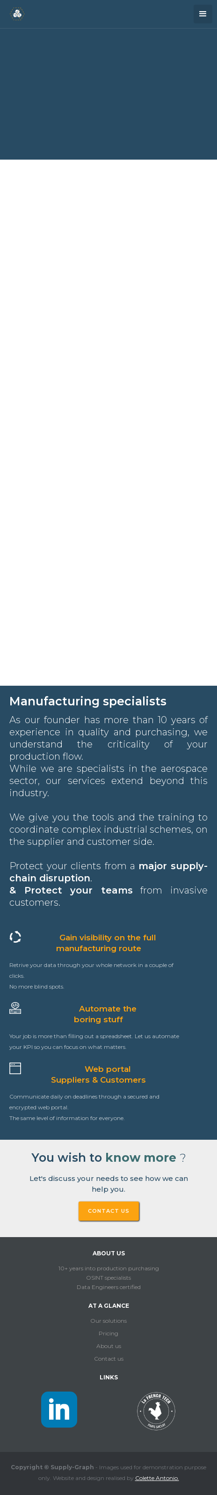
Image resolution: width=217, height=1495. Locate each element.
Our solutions (108, 1320)
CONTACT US (109, 1211)
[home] (15, 13)
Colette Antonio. (157, 1477)
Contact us (108, 1358)
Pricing (108, 1333)
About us (108, 1345)
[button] (203, 14)
